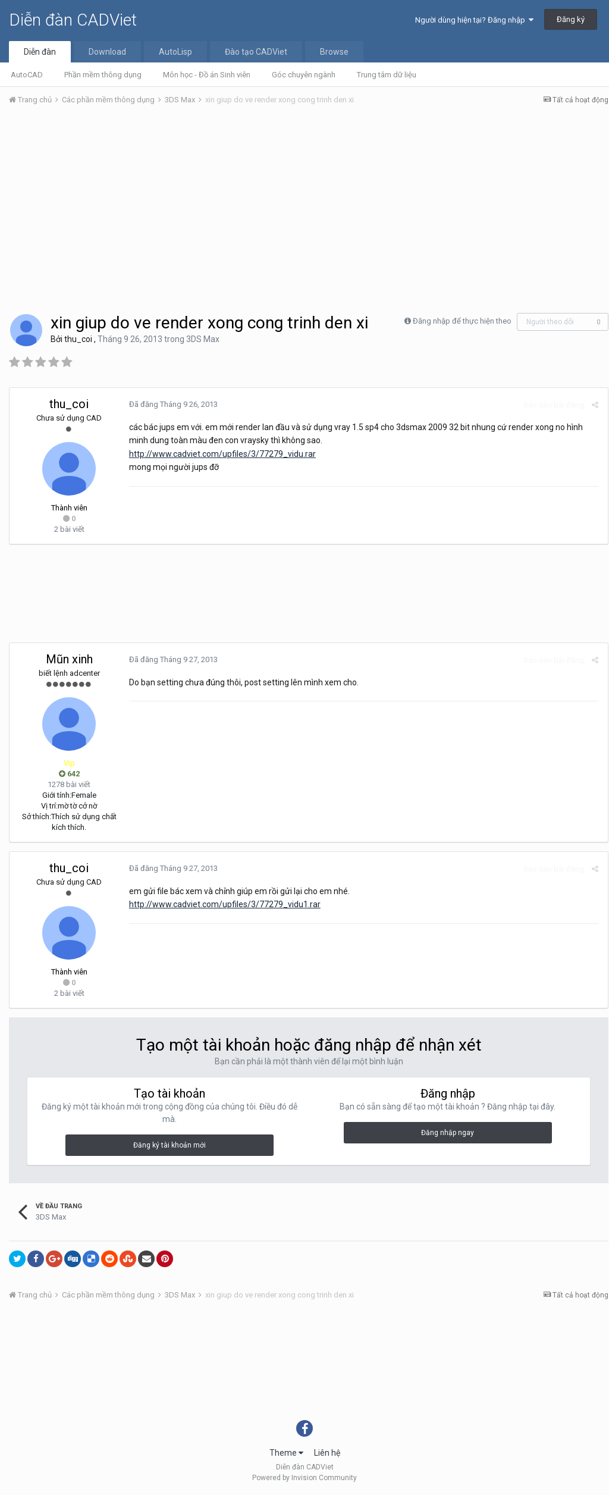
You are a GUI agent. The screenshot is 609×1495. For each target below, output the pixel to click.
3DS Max (202, 339)
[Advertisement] (308, 204)
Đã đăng (172, 404)
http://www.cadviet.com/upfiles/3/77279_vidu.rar (221, 454)
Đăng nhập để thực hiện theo (462, 320)
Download (107, 52)
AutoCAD (27, 74)
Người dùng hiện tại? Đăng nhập (474, 19)
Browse (334, 52)
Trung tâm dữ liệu (386, 74)
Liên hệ (327, 1453)
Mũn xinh (69, 659)
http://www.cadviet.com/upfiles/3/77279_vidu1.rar (224, 904)
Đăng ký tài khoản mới (169, 1145)
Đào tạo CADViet (256, 52)
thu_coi (78, 339)
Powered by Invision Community (304, 1478)
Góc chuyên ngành (303, 74)
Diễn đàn (40, 52)
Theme (286, 1453)
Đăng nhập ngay (447, 1133)
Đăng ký (571, 19)
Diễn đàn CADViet (73, 20)
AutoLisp (175, 52)
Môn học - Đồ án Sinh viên (206, 74)
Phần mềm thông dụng (103, 74)
